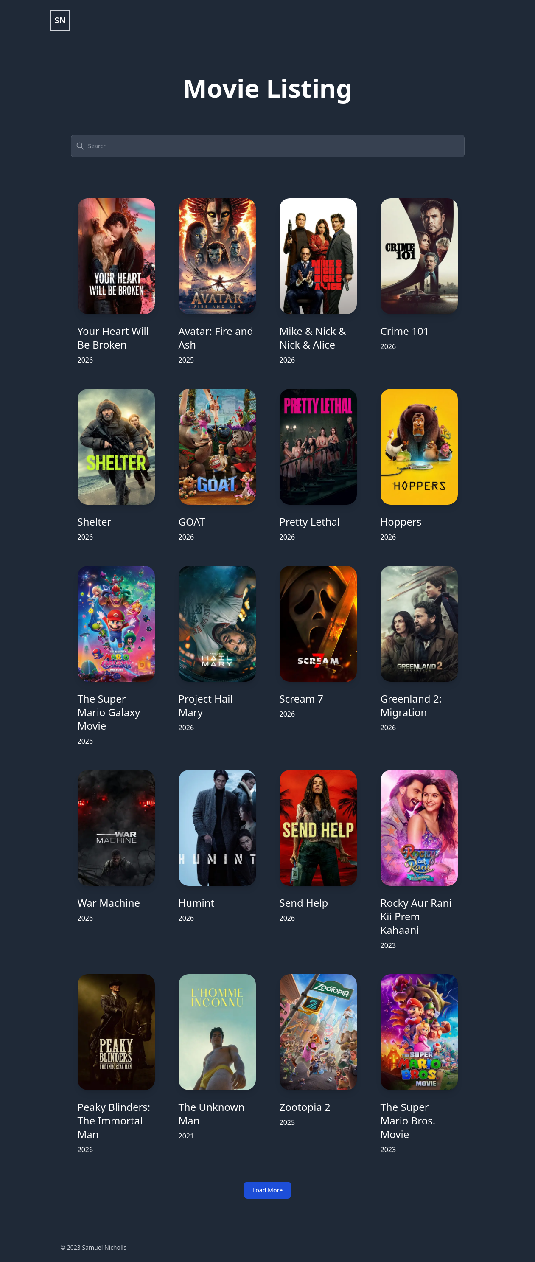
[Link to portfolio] (60, 20)
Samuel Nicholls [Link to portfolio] (104, 1247)
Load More (267, 1190)
